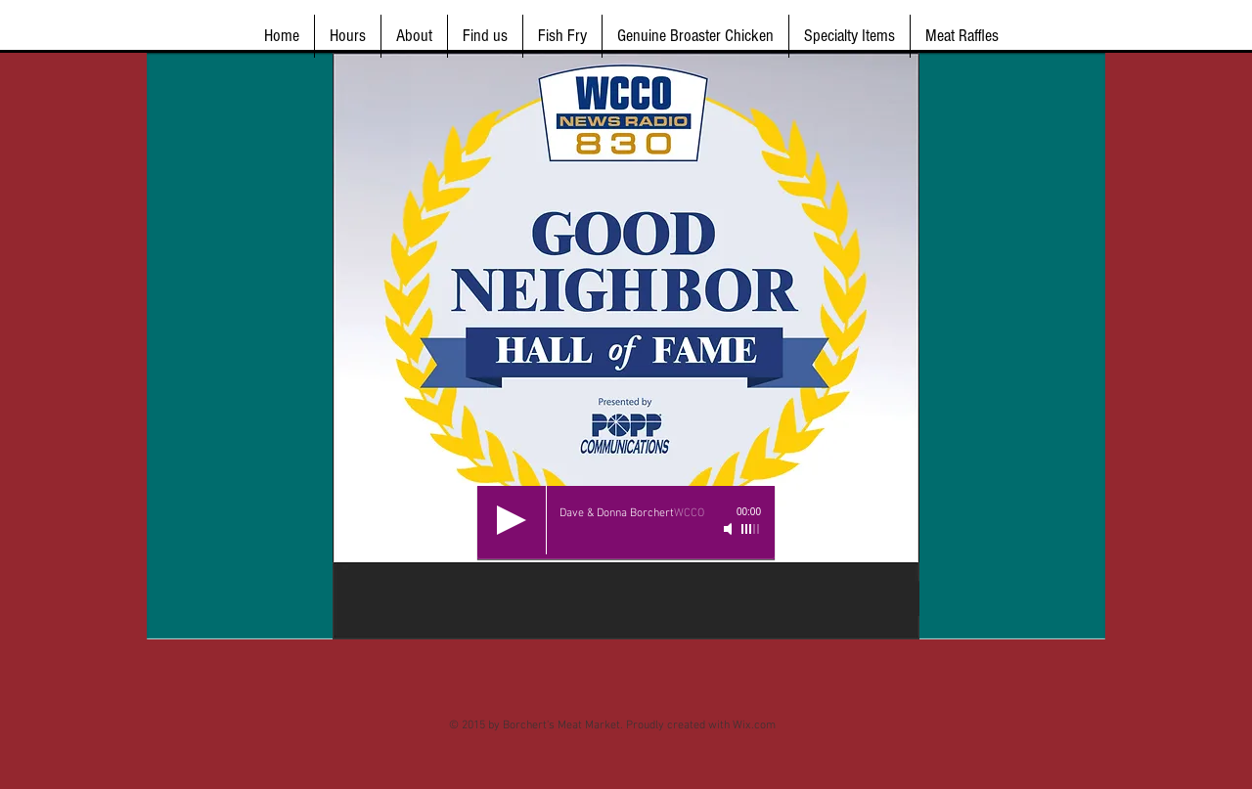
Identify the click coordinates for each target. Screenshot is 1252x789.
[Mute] (729, 529)
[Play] (511, 520)
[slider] (751, 529)
